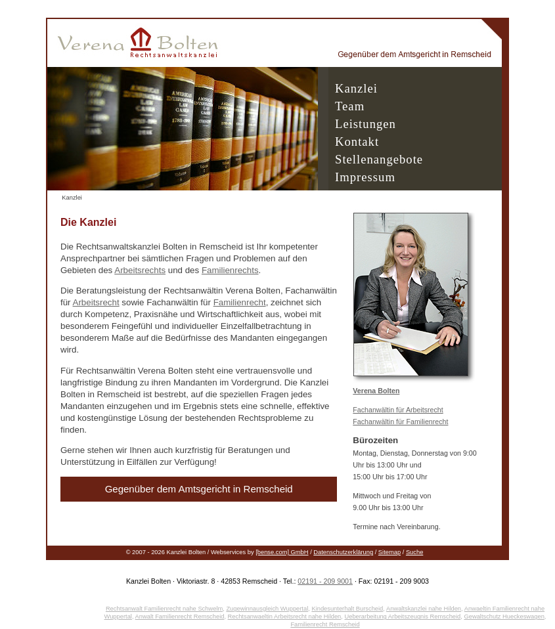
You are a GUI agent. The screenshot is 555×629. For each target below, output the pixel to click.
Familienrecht (239, 302)
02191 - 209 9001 (325, 581)
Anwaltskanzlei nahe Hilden (423, 608)
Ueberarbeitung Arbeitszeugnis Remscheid (402, 616)
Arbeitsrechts (140, 270)
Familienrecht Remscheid (324, 624)
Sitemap (389, 552)
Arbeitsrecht (96, 302)
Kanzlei (356, 88)
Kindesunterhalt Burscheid (347, 608)
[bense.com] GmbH (281, 552)
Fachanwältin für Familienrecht (400, 421)
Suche (414, 552)
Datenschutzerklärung (343, 552)
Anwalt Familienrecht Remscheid (180, 616)
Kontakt (357, 141)
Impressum (365, 177)
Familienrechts (230, 270)
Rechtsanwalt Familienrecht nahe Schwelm (164, 608)
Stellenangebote (379, 159)
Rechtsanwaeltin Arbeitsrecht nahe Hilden (285, 616)
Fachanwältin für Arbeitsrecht (398, 410)
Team (350, 106)
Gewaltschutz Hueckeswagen (504, 616)
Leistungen (365, 124)
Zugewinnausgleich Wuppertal (267, 608)
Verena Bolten (376, 391)
